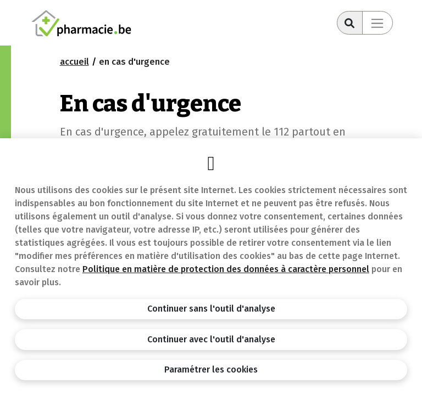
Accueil (74, 62)
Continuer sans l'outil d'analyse (211, 308)
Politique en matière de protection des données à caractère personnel (225, 269)
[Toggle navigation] (377, 23)
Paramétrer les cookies (211, 369)
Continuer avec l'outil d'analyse (211, 339)
